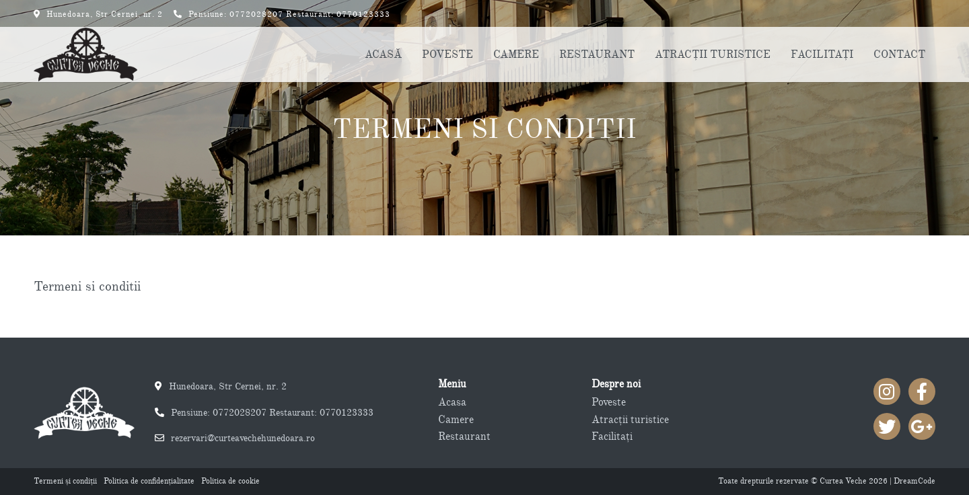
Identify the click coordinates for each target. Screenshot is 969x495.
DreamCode (914, 481)
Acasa (452, 402)
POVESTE (447, 54)
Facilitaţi (612, 436)
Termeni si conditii (484, 129)
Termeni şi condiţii (65, 481)
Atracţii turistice (630, 419)
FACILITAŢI (822, 54)
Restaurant (464, 436)
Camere (456, 419)
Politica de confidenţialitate (149, 481)
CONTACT (899, 54)
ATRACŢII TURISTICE (712, 54)
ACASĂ (383, 54)
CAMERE (516, 54)
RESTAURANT (597, 54)
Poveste (608, 402)
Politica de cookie (230, 481)
